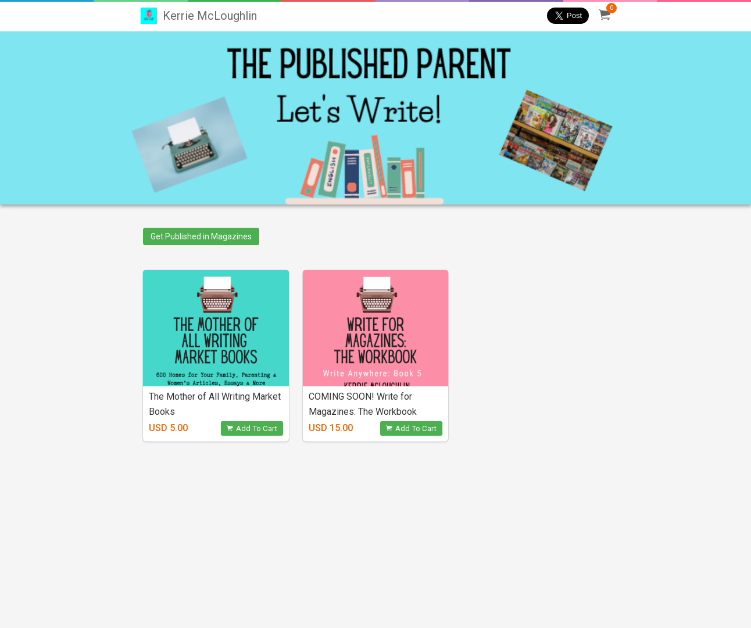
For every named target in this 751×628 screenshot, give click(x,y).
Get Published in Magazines (201, 236)
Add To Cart (252, 428)
